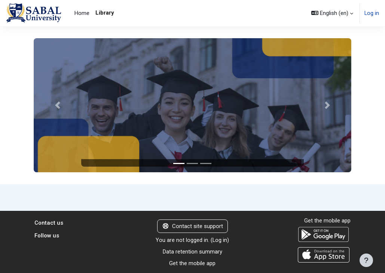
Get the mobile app (192, 263)
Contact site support (192, 226)
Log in (371, 13)
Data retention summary (192, 251)
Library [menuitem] (104, 12)
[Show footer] (366, 260)
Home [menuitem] (81, 13)
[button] (332, 13)
